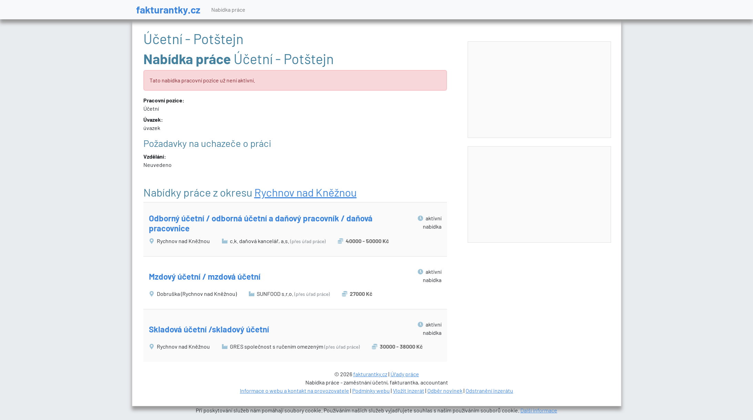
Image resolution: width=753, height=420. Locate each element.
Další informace (538, 410)
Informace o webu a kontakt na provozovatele (294, 390)
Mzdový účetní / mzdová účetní (205, 276)
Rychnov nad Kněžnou (305, 192)
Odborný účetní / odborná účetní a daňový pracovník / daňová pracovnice (261, 223)
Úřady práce (404, 374)
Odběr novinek (444, 390)
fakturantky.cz (168, 9)
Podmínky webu (371, 390)
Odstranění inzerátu (489, 390)
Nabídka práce (228, 9)
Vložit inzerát (408, 390)
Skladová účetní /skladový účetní (209, 329)
